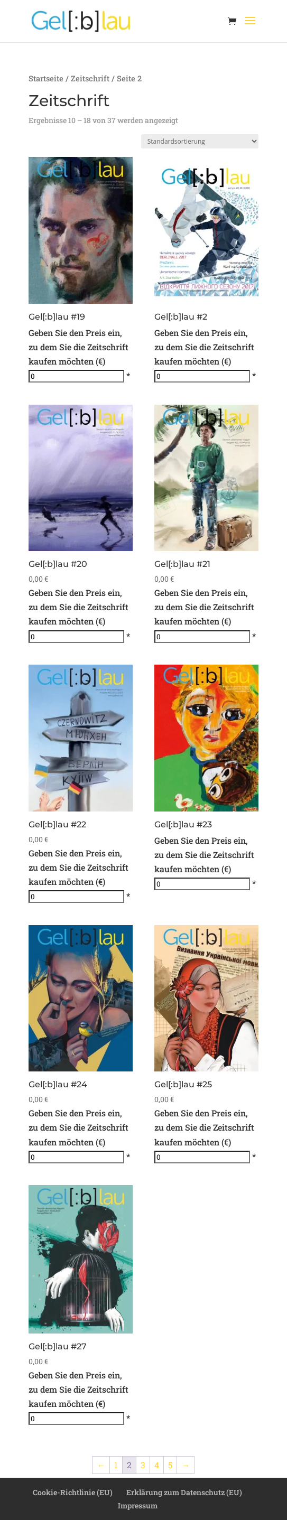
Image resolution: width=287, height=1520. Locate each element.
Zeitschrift (90, 78)
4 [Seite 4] (156, 1464)
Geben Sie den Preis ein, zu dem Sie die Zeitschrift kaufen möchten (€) (78, 347)
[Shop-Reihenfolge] (199, 141)
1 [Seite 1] (116, 1464)
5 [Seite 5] (170, 1464)
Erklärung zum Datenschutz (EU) (184, 1492)
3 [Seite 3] (143, 1464)
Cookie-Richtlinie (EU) (73, 1492)
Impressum (138, 1505)
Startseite (46, 78)
